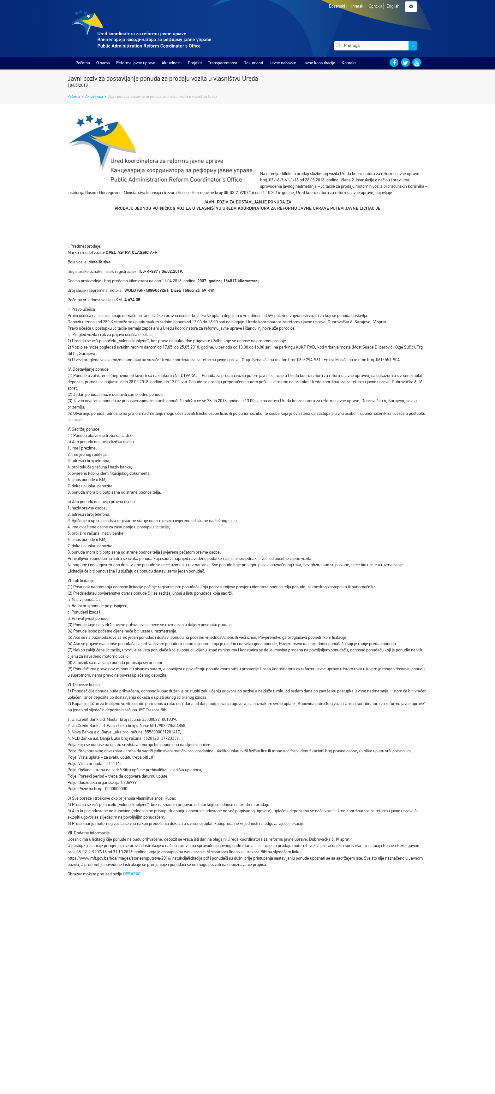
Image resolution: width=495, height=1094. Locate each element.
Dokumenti (253, 63)
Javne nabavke (282, 63)
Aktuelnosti (172, 63)
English (392, 6)
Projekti (195, 63)
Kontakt (349, 63)
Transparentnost (222, 63)
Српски (375, 6)
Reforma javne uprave (135, 63)
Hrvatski (356, 6)
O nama (103, 63)
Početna (82, 63)
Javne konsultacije (318, 63)
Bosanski (337, 6)
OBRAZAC (131, 874)
